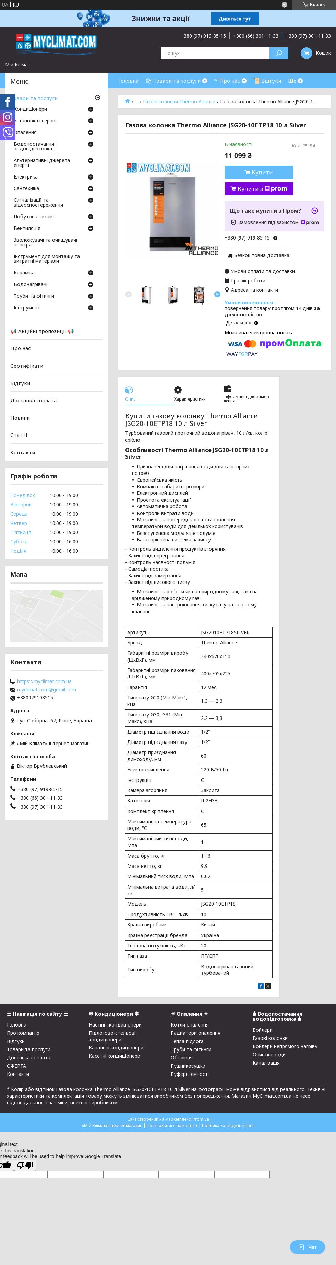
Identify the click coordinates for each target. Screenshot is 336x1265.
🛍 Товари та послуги (173, 80)
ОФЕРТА (16, 1066)
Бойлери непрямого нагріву (285, 1046)
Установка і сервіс (35, 121)
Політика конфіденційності (228, 1125)
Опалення (25, 132)
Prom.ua (201, 1119)
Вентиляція (27, 228)
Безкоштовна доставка (261, 255)
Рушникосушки (188, 1066)
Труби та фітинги (34, 296)
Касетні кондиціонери (114, 1056)
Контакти (22, 452)
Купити (262, 172)
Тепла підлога (187, 1041)
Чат (307, 1247)
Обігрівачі (182, 1057)
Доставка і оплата (33, 400)
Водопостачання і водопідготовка (35, 147)
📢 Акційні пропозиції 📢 (42, 331)
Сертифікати (26, 365)
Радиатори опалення (195, 1033)
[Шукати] (278, 53)
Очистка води (269, 1054)
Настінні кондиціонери (115, 1024)
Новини (20, 417)
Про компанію (23, 1033)
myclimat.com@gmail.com (46, 690)
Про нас (20, 348)
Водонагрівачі (30, 284)
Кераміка (24, 273)
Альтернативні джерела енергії (42, 163)
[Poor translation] (25, 1165)
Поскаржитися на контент (172, 1125)
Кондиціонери (30, 109)
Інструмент (27, 308)
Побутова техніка (35, 217)
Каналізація (266, 1062)
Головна (128, 80)
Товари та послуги (34, 98)
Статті (18, 434)
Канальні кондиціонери (116, 1047)
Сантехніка (26, 189)
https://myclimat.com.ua (44, 681)
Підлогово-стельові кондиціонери (112, 1036)
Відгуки (20, 382)
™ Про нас (227, 80)
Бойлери (263, 1030)
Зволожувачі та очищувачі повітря (45, 242)
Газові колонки (270, 1038)
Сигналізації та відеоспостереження (38, 203)
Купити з (262, 189)
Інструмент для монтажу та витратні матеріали (47, 259)
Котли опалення (190, 1024)
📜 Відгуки (267, 80)
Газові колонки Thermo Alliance (179, 102)
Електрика (26, 177)
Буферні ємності (190, 1074)
